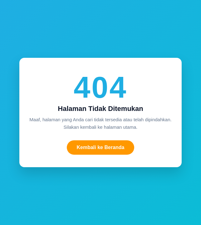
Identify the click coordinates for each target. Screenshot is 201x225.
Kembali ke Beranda (101, 147)
